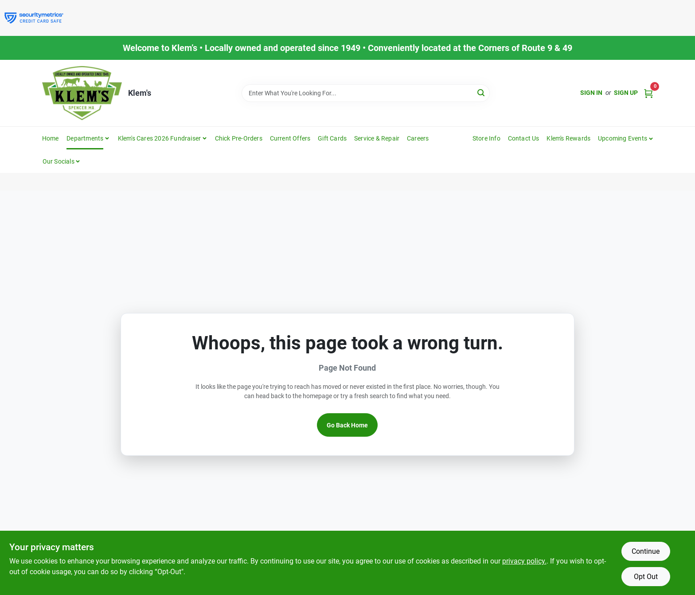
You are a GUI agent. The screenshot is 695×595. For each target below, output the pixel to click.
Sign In (591, 92)
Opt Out (646, 576)
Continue (646, 551)
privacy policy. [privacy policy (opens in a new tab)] (524, 561)
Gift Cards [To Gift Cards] (332, 138)
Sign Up (626, 92)
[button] (625, 138)
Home (50, 138)
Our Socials (58, 161)
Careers (418, 138)
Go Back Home (347, 425)
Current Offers (290, 138)
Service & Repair (376, 138)
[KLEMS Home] (82, 93)
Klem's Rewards (568, 138)
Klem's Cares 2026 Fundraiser (159, 138)
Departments (84, 138)
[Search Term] (366, 93)
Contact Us (523, 138)
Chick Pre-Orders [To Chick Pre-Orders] (238, 138)
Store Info (486, 138)
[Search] (481, 92)
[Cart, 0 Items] (648, 93)
